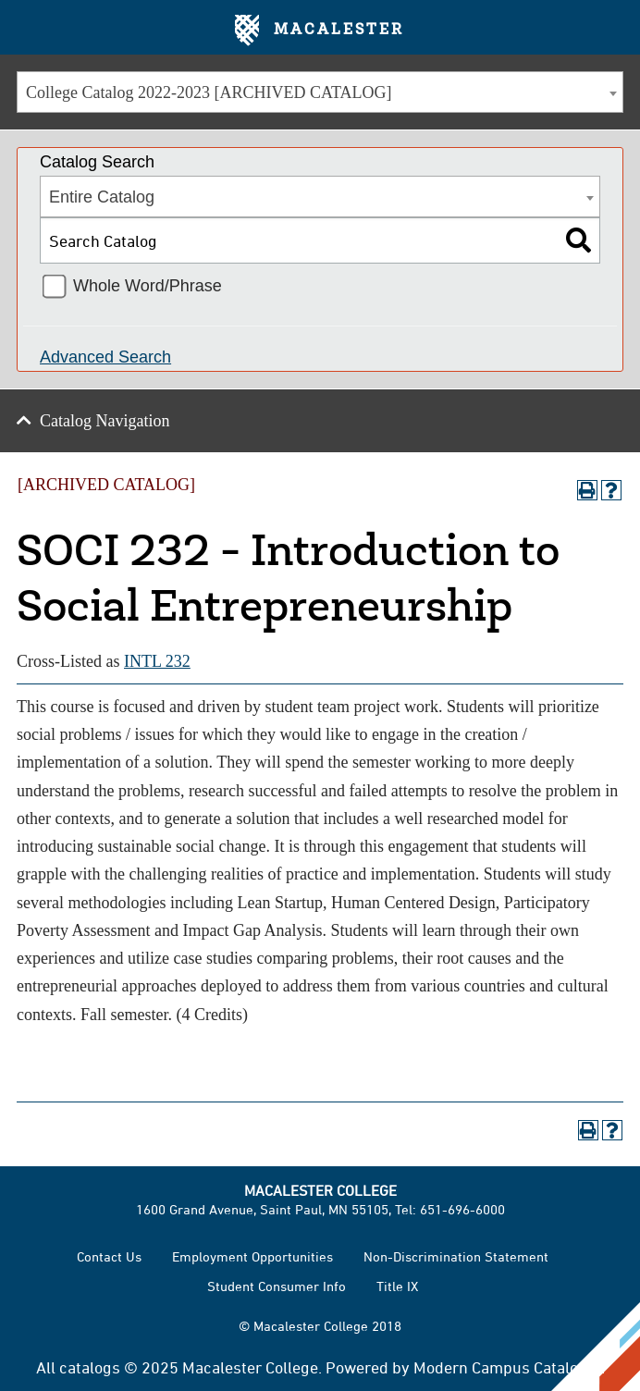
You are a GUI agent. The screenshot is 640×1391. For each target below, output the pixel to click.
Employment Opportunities (252, 1256)
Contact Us (109, 1256)
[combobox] (320, 92)
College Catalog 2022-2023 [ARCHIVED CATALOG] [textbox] (209, 92)
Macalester (319, 30)
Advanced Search (105, 357)
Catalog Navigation (104, 421)
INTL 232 (157, 661)
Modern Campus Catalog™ (507, 1367)
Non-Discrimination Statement (455, 1256)
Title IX (397, 1286)
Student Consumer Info (276, 1286)
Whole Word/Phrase (147, 286)
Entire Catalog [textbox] (101, 197)
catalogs (89, 1367)
